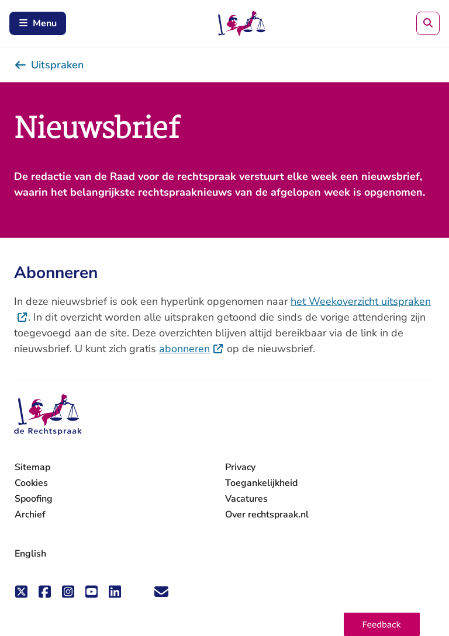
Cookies (31, 483)
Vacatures (246, 499)
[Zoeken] (428, 23)
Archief (30, 514)
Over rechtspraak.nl (267, 514)
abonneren (191, 349)
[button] (382, 624)
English (30, 553)
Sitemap (32, 467)
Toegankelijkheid (261, 483)
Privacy (240, 467)
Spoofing (34, 498)
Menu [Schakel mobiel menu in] (38, 23)
